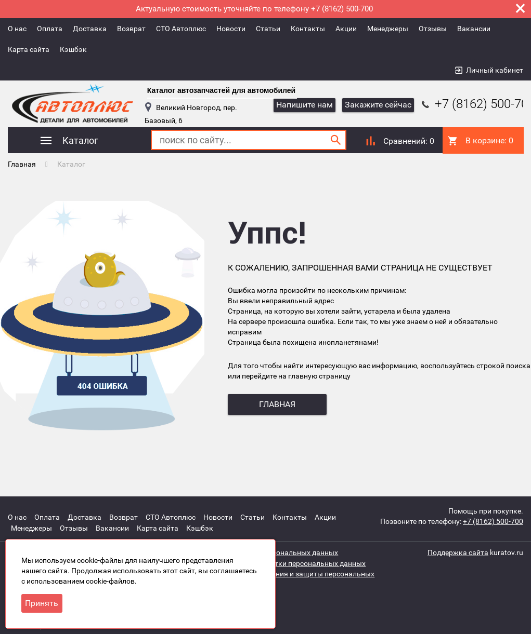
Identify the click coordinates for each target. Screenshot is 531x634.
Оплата (49, 28)
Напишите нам (304, 105)
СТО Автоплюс (181, 28)
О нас (17, 28)
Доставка (90, 28)
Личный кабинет (494, 70)
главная (277, 404)
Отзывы (433, 28)
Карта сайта (28, 49)
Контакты (308, 28)
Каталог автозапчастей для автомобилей (221, 90)
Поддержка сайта (458, 551)
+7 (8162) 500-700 (493, 521)
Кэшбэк (73, 49)
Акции (346, 28)
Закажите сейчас (378, 105)
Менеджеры (387, 28)
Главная (22, 163)
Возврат (131, 28)
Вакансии (473, 28)
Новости (230, 28)
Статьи (268, 28)
